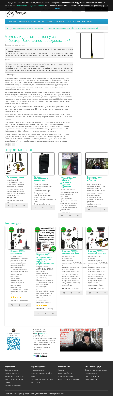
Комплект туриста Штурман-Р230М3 (16, 252)
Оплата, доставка (73, 21)
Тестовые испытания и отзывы (42, 379)
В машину (41, 21)
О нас (89, 21)
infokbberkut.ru (41, 334)
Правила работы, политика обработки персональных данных (14, 379)
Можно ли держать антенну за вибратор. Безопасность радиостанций (73, 28)
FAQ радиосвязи (91, 373)
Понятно (56, 8)
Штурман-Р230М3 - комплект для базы (95, 252)
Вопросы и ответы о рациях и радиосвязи (28, 28)
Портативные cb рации (27, 21)
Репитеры (50, 21)
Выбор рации (12, 21)
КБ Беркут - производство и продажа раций (41, 179)
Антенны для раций (15, 177)
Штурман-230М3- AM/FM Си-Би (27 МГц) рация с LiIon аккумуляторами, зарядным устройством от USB (70, 259)
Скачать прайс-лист (65, 373)
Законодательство (91, 379)
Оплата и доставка (11, 370)
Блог (83, 21)
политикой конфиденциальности (30, 6)
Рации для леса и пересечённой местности (95, 179)
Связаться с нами (37, 370)
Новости (61, 370)
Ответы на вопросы (92, 376)
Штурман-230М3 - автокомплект (42, 252)
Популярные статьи (18, 150)
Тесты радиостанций (65, 376)
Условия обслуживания (13, 385)
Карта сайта (35, 382)
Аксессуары (60, 21)
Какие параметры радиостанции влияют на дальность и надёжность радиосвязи (68, 182)
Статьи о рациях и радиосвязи (96, 370)
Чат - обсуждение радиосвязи (68, 379)
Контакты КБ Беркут (12, 373)
